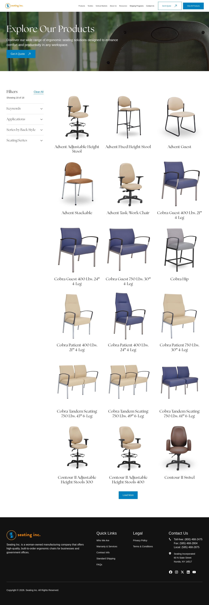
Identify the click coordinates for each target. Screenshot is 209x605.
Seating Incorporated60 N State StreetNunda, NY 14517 (184, 557)
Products (82, 6)
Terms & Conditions (143, 546)
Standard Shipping (105, 558)
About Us (113, 6)
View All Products (193, 6)
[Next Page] (128, 495)
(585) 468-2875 (190, 547)
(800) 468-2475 (193, 539)
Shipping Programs (137, 6)
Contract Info (103, 552)
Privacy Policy (140, 540)
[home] (14, 5)
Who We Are (102, 540)
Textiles (90, 6)
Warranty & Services (106, 546)
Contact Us (150, 6)
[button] (81, 5)
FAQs (99, 564)
